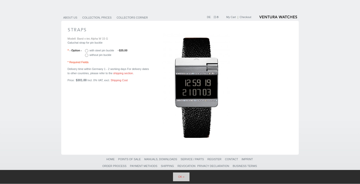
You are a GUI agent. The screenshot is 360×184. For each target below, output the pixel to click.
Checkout (245, 17)
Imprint (247, 159)
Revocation (187, 165)
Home (110, 159)
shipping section (123, 73)
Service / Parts (192, 159)
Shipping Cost (119, 80)
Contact (231, 159)
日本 (216, 17)
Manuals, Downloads (160, 159)
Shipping (167, 165)
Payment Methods (143, 165)
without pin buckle (100, 54)
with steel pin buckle (109, 50)
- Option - (75, 50)
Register (215, 159)
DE (209, 17)
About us (70, 17)
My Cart (231, 17)
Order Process (114, 165)
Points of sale (129, 159)
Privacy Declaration (213, 165)
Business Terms (245, 165)
